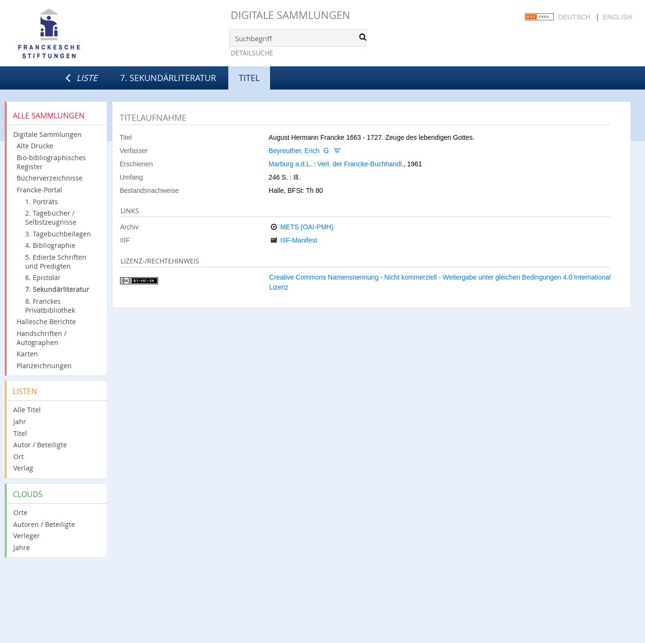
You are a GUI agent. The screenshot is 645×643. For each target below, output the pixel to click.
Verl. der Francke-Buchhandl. (360, 164)
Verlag (23, 467)
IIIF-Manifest (299, 240)
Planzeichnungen (44, 365)
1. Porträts (41, 201)
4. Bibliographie (50, 245)
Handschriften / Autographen (41, 338)
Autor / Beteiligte (40, 444)
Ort (18, 456)
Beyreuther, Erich (294, 150)
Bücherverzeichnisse (50, 177)
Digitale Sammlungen (290, 15)
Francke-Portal (39, 189)
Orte (20, 512)
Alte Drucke (35, 145)
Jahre (21, 547)
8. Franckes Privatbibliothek (50, 306)
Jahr (19, 421)
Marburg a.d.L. (290, 164)
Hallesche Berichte (46, 321)
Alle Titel (27, 409)
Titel (20, 433)
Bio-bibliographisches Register (51, 162)
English (617, 17)
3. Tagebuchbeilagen (58, 233)
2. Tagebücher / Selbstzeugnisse (50, 217)
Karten (27, 353)
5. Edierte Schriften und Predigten (55, 262)
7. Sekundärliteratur (168, 77)
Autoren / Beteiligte (44, 524)
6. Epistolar (43, 277)
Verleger (26, 535)
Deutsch (574, 17)
